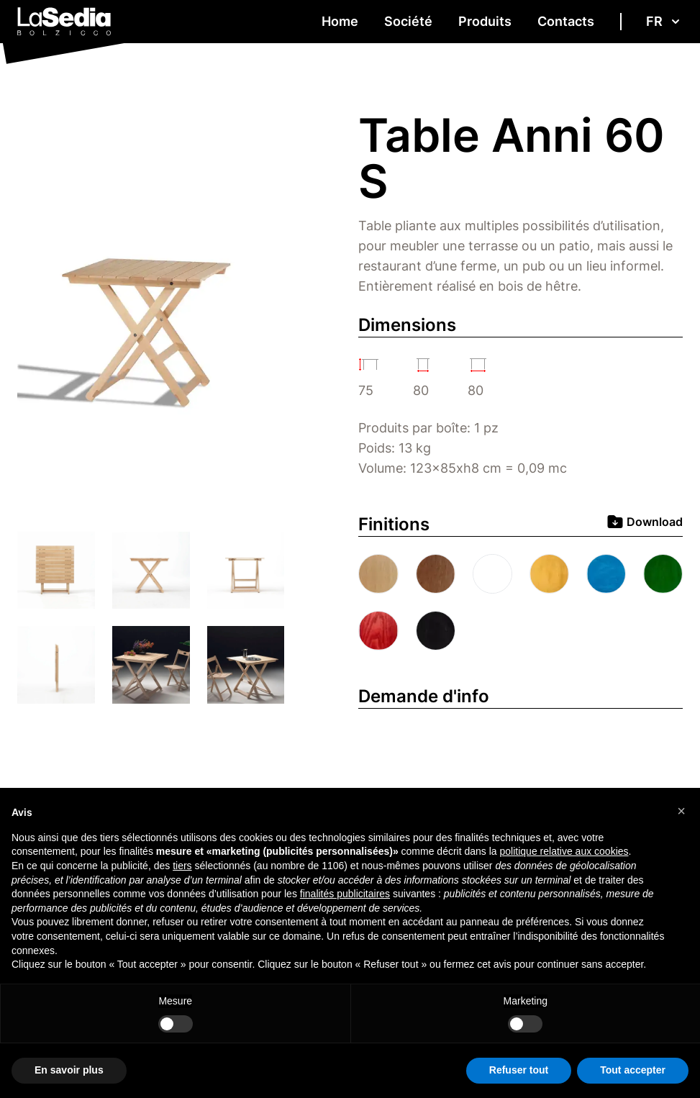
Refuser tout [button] (518, 1070)
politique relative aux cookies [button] (564, 851)
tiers (182, 865)
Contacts (565, 21)
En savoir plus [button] (69, 1070)
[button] (681, 810)
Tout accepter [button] (632, 1070)
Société (408, 21)
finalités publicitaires (345, 893)
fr (664, 21)
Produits (485, 21)
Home (340, 21)
